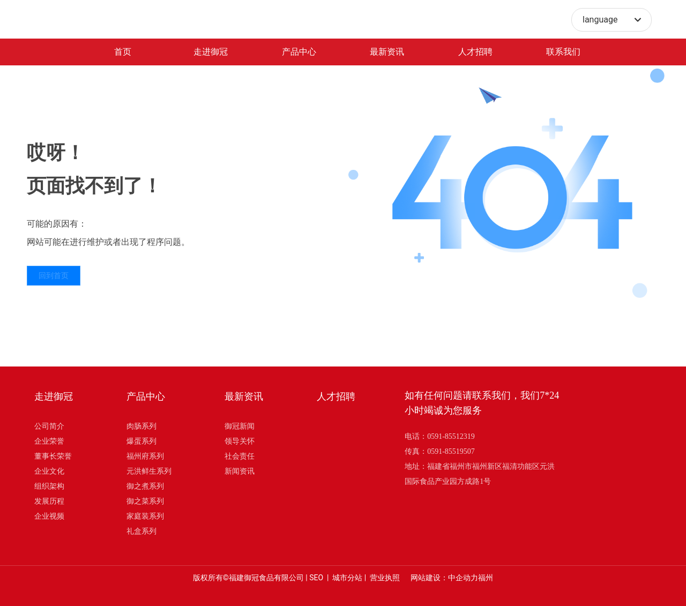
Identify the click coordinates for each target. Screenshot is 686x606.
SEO (316, 577)
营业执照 (385, 577)
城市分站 (347, 577)
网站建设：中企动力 (444, 577)
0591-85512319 (451, 436)
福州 (485, 577)
